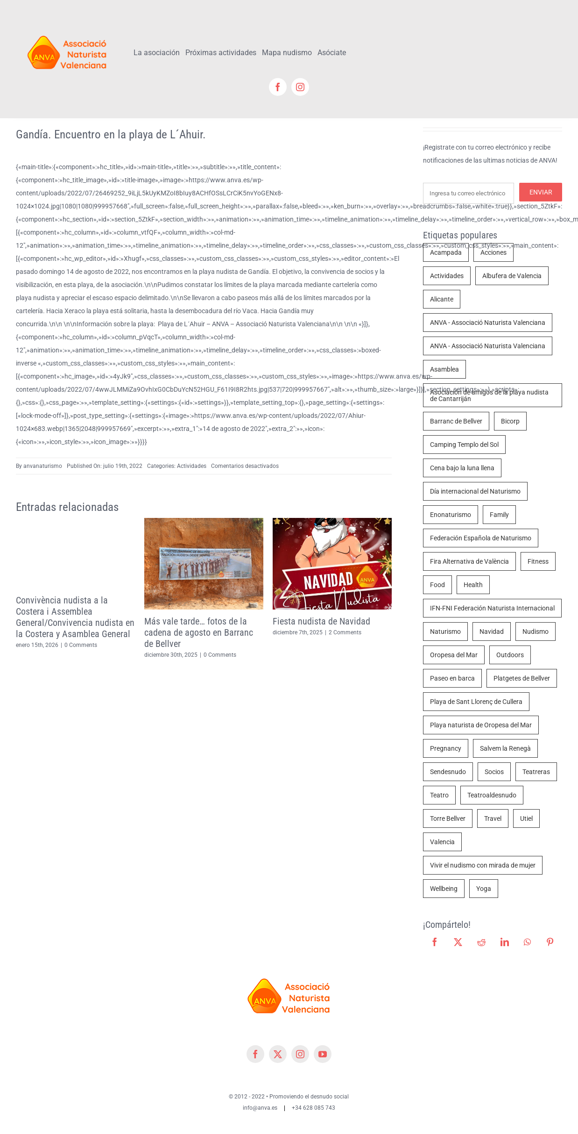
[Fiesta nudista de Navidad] (332, 521)
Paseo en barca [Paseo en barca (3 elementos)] (452, 678)
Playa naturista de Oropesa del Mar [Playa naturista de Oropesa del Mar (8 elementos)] (481, 725)
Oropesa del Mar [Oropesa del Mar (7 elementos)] (454, 655)
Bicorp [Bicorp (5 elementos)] (510, 421)
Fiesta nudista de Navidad (321, 621)
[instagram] (300, 87)
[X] (458, 942)
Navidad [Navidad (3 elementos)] (491, 631)
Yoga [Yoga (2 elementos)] (483, 888)
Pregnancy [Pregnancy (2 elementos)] (445, 748)
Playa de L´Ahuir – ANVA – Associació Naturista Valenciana (244, 324)
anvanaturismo (42, 466)
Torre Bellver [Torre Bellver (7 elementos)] (447, 818)
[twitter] (278, 1054)
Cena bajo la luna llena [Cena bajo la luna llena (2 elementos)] (462, 468)
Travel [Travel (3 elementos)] (492, 818)
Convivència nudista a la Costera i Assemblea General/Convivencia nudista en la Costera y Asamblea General (75, 617)
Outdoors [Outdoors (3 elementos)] (510, 655)
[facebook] (278, 87)
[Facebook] (434, 942)
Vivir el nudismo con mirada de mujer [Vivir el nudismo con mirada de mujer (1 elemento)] (483, 865)
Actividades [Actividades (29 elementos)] (447, 276)
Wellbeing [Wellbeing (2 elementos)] (444, 888)
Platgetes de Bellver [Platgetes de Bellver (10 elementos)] (521, 678)
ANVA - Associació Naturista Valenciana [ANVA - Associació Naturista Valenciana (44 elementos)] (487, 322)
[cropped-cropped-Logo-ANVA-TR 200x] (67, 31)
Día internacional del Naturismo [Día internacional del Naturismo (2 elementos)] (475, 491)
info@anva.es (260, 1108)
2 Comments (345, 632)
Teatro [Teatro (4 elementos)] (439, 795)
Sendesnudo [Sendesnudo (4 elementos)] (448, 771)
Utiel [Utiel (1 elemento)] (526, 818)
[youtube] (322, 1054)
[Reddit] (481, 942)
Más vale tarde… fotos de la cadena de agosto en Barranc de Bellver (198, 632)
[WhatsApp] (527, 942)
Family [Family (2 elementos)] (499, 514)
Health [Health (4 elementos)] (473, 585)
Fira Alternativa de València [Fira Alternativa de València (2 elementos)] (469, 561)
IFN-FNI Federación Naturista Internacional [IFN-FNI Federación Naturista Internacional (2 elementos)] (492, 608)
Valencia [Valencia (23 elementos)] (442, 842)
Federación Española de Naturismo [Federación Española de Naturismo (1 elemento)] (480, 538)
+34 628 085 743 (313, 1108)
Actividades (191, 466)
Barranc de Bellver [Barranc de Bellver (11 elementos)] (456, 421)
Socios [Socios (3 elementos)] (494, 771)
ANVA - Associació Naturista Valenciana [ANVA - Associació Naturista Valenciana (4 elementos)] (487, 346)
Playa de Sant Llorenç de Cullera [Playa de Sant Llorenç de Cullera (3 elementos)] (476, 701)
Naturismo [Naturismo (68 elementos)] (445, 631)
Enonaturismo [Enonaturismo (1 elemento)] (450, 514)
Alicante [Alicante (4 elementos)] (441, 299)
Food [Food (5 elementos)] (437, 585)
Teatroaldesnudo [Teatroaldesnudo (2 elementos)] (491, 795)
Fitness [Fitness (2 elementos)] (538, 561)
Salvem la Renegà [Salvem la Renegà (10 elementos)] (505, 748)
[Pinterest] (550, 942)
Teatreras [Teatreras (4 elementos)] (536, 771)
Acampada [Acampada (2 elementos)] (446, 252)
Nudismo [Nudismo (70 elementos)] (535, 631)
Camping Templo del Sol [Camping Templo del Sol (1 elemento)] (464, 444)
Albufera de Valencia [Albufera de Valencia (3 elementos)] (512, 276)
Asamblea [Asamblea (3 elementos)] (444, 369)
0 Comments (80, 645)
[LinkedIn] (504, 942)
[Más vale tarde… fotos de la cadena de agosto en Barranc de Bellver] (203, 521)
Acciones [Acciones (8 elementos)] (493, 252)
